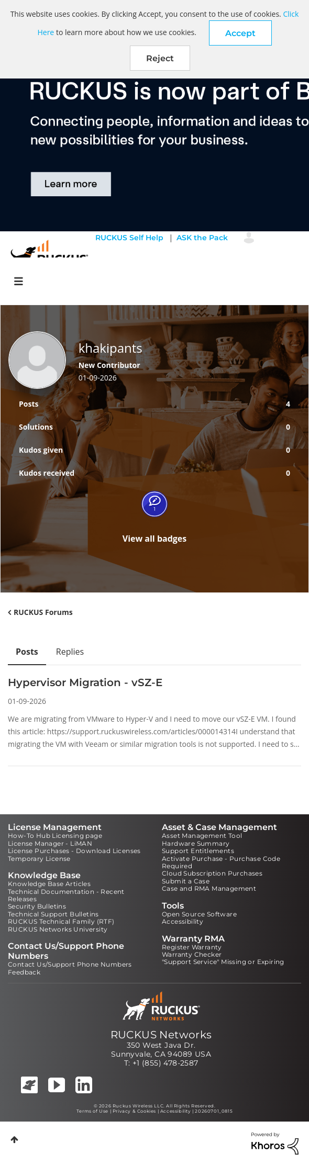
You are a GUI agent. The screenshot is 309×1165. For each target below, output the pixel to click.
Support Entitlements (198, 851)
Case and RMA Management (209, 888)
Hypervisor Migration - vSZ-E (85, 682)
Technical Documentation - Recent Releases (66, 895)
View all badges (155, 538)
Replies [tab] (70, 651)
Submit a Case (185, 881)
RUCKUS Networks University (57, 929)
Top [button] (14, 1139)
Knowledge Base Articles (49, 884)
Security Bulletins (37, 906)
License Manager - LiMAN (50, 843)
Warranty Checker (192, 954)
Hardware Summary (195, 843)
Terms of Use (92, 1111)
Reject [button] (160, 58)
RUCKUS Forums (43, 612)
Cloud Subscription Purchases (212, 873)
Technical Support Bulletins (53, 914)
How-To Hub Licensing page (55, 835)
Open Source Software (199, 914)
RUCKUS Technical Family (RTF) (61, 921)
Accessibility (182, 921)
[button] (240, 33)
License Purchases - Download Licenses (74, 851)
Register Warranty (192, 947)
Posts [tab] (27, 651)
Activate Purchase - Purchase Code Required (221, 862)
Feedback (24, 972)
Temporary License (39, 858)
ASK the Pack (202, 237)
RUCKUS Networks (161, 1034)
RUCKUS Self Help (129, 237)
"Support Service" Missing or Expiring (223, 962)
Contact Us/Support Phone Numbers (70, 964)
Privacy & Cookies (134, 1111)
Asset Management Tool (202, 835)
